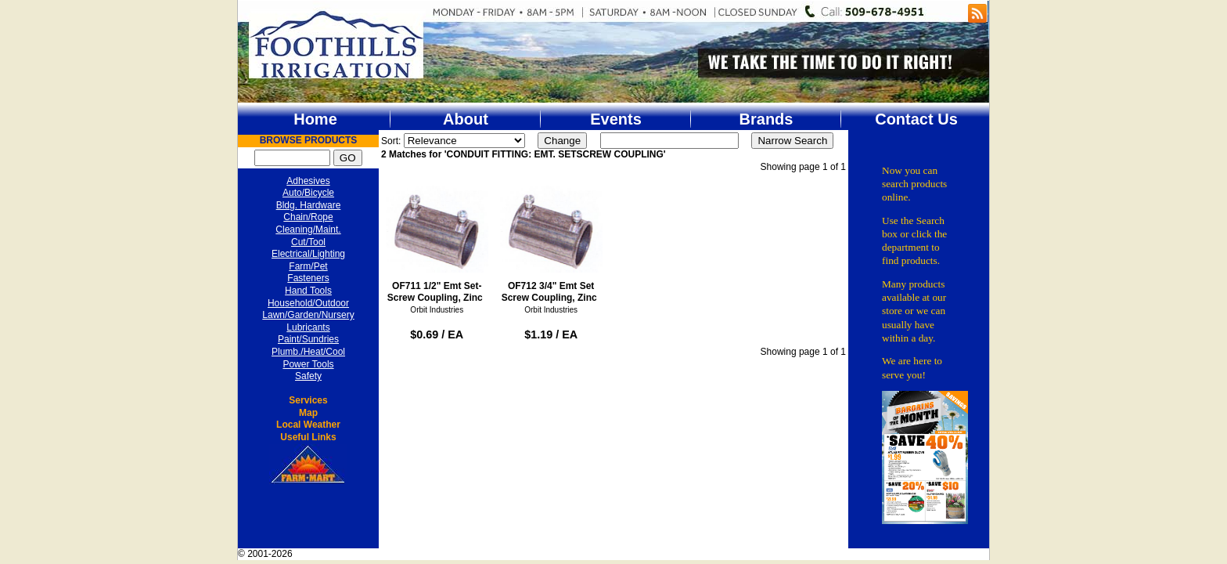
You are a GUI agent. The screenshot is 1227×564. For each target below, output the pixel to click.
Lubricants (307, 327)
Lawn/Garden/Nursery (308, 314)
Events (616, 119)
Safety (308, 376)
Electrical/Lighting (308, 253)
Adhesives (307, 180)
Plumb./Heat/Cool (308, 351)
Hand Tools (308, 290)
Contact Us (916, 119)
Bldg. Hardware (308, 205)
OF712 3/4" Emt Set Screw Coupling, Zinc (551, 240)
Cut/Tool (308, 242)
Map (308, 412)
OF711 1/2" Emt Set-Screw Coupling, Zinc (437, 240)
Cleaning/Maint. (307, 229)
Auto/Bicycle (308, 192)
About (465, 119)
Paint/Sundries (308, 339)
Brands (766, 119)
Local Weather (308, 424)
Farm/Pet (308, 266)
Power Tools (307, 364)
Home (315, 119)
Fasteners (308, 278)
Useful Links (308, 437)
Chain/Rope (308, 217)
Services (308, 400)
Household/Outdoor (308, 303)
